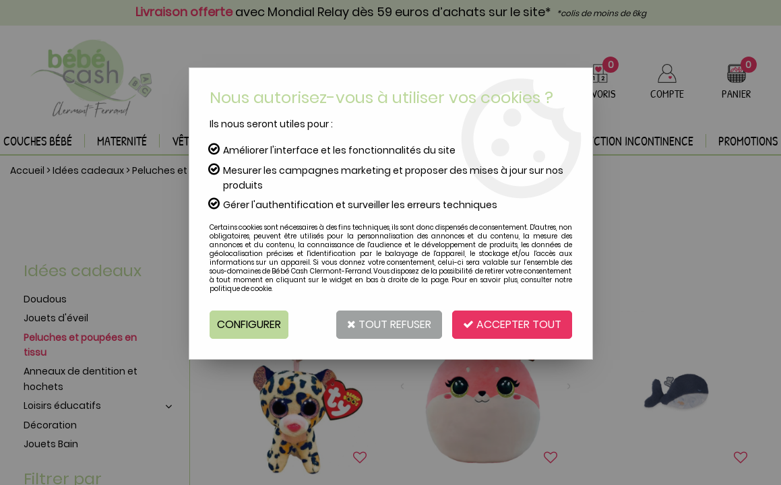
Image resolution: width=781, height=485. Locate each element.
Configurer (249, 324)
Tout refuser (389, 324)
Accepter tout (512, 324)
